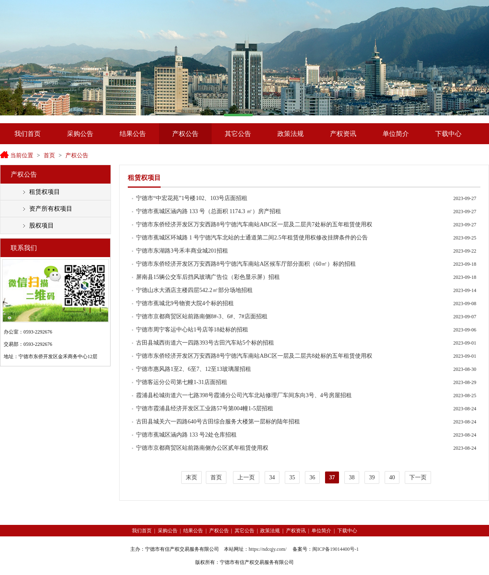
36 (312, 477)
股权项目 (41, 225)
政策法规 (290, 133)
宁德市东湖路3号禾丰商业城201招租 (182, 251)
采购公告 (80, 133)
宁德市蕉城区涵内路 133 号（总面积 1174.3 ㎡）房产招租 (208, 211)
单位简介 (396, 133)
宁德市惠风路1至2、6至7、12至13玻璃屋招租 (193, 369)
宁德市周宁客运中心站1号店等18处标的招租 (192, 330)
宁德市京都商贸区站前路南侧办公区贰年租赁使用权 (202, 448)
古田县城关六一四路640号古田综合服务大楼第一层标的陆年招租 (218, 422)
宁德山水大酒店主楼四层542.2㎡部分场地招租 (194, 290)
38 (352, 477)
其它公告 (238, 133)
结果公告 (133, 133)
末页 (191, 477)
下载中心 (448, 133)
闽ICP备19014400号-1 (335, 549)
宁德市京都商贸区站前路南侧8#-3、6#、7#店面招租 (202, 316)
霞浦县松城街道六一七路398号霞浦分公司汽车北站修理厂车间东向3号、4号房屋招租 (244, 395)
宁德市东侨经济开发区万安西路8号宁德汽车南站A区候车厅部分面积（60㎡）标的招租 (246, 264)
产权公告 (185, 133)
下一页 (418, 477)
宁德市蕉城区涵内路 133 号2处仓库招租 (186, 435)
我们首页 (27, 133)
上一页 (246, 477)
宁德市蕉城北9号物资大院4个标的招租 (185, 303)
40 (392, 477)
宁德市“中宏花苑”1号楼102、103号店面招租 (191, 198)
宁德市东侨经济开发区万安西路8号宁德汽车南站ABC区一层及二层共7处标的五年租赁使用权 (254, 224)
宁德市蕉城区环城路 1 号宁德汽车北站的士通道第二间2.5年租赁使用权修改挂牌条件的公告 (252, 238)
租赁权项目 (44, 192)
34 (272, 477)
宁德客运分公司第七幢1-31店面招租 (181, 382)
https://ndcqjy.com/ (267, 549)
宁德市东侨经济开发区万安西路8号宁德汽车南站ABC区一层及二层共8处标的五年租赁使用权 (254, 356)
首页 (49, 155)
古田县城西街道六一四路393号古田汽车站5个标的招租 (205, 343)
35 (292, 477)
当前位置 (21, 155)
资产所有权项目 (50, 208)
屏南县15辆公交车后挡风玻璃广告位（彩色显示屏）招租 (208, 277)
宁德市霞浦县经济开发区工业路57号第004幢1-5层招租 (204, 408)
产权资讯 (343, 133)
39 (372, 477)
